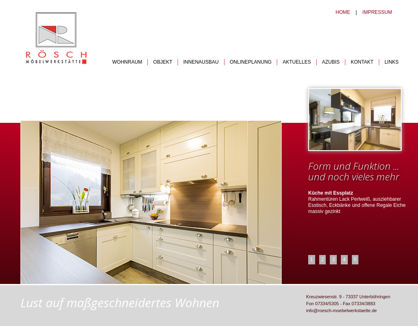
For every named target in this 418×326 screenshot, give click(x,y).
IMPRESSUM (377, 12)
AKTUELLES (296, 62)
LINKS (392, 62)
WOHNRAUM (127, 62)
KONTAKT (362, 62)
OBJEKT (162, 62)
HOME (343, 12)
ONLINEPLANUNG (251, 62)
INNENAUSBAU (201, 62)
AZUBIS (331, 62)
